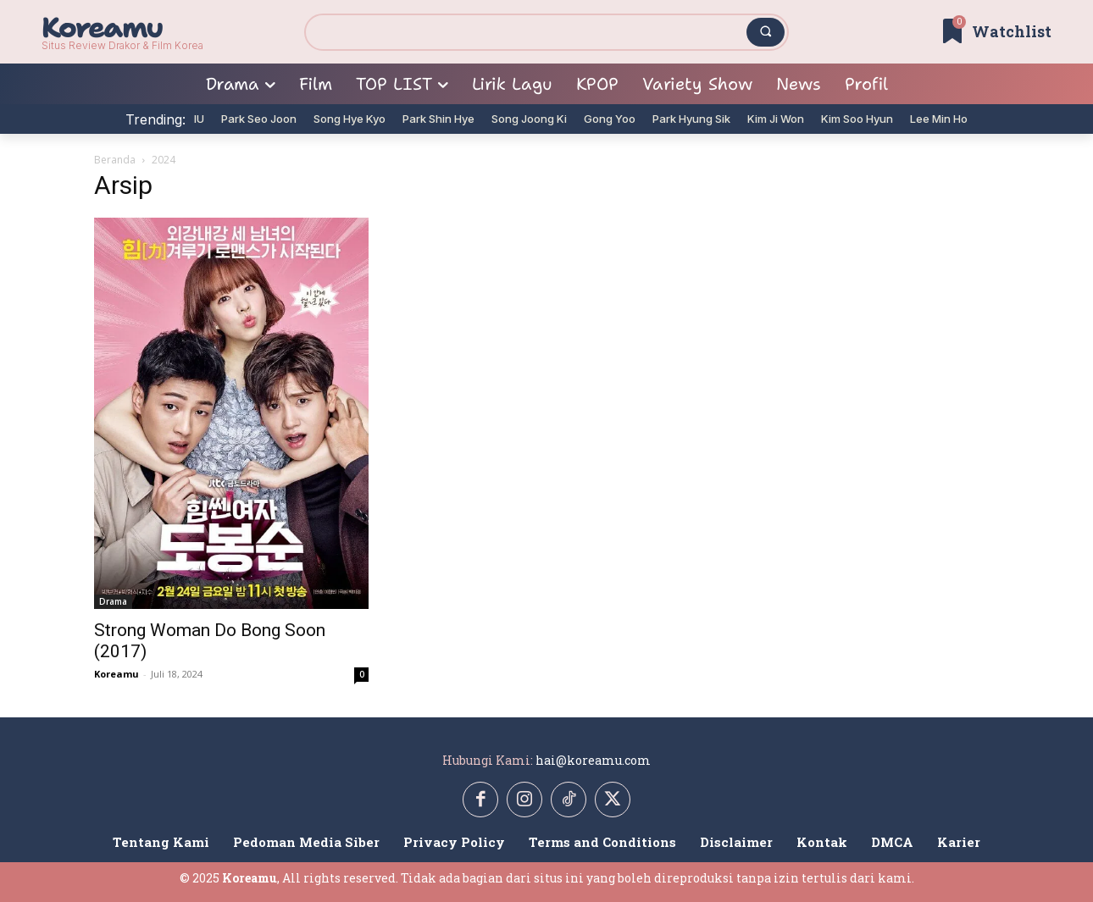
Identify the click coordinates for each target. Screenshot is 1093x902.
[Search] (765, 32)
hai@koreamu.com (593, 760)
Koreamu (116, 673)
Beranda (115, 159)
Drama (113, 601)
